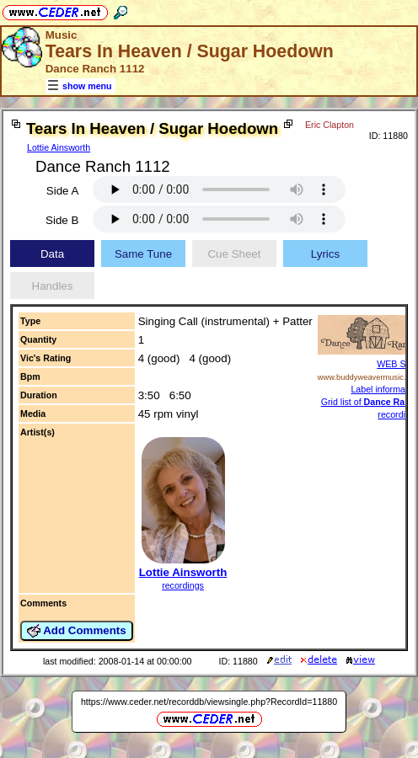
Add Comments (76, 643)
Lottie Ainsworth (58, 147)
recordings (183, 598)
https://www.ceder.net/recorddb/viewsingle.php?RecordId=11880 (209, 714)
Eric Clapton (42, 164)
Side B (62, 233)
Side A (62, 203)
